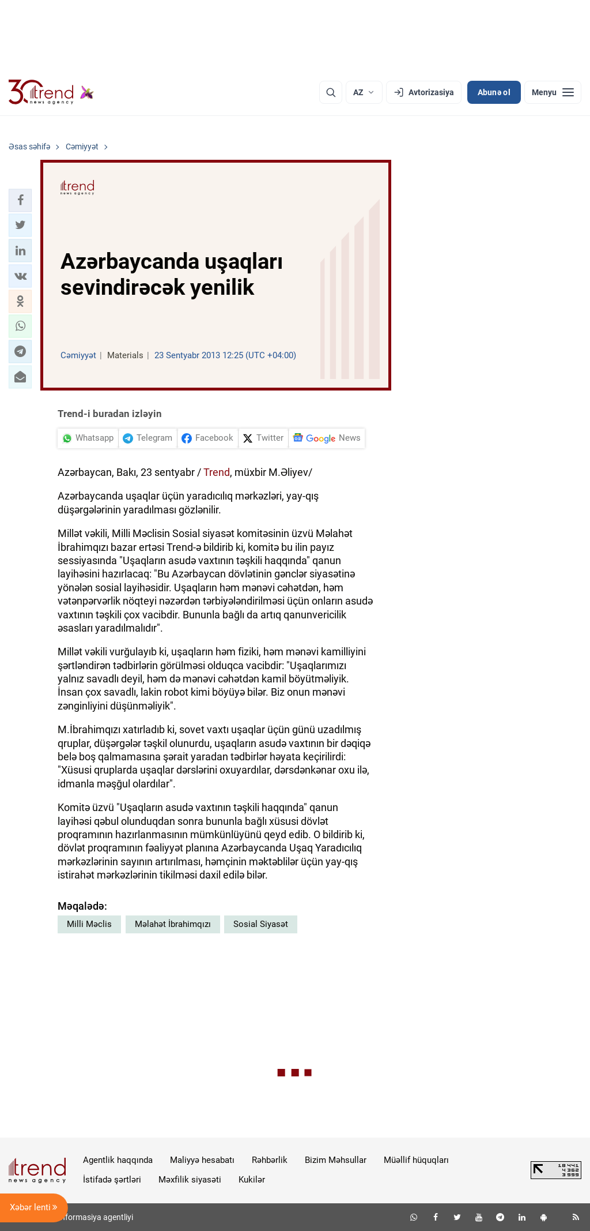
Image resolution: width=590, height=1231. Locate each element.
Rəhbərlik (270, 1160)
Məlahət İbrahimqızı (173, 924)
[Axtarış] (330, 92)
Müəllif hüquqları (416, 1160)
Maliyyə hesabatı (202, 1160)
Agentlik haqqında (118, 1160)
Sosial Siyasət (260, 924)
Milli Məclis (89, 924)
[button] (20, 200)
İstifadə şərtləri (112, 1179)
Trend (216, 472)
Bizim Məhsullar (335, 1160)
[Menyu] (552, 92)
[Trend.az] (51, 92)
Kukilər (252, 1179)
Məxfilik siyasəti (189, 1179)
